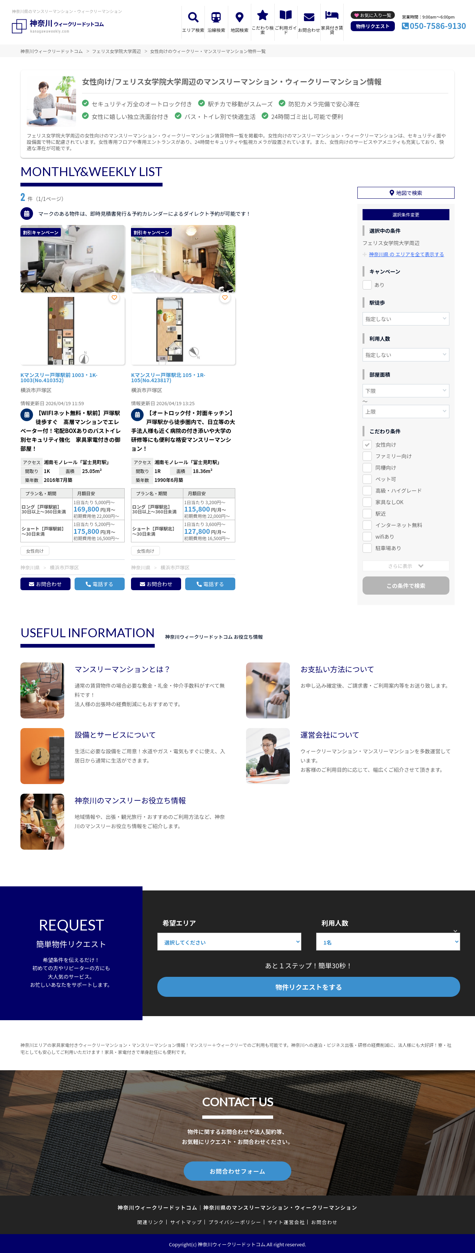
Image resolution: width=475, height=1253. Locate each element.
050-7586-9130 (438, 25)
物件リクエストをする (308, 987)
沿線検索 (216, 30)
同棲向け (386, 466)
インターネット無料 (399, 524)
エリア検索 (193, 30)
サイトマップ (186, 1220)
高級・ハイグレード (399, 489)
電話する (102, 584)
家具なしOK (389, 501)
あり (379, 284)
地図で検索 (409, 192)
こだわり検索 (263, 29)
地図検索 (239, 30)
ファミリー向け (394, 455)
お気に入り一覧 (375, 15)
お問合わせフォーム (237, 1170)
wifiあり (385, 535)
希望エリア (179, 923)
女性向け (386, 443)
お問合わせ (309, 30)
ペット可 (386, 478)
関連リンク (150, 1220)
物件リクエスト (373, 26)
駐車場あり (389, 547)
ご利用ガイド (286, 29)
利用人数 (334, 923)
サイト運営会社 (286, 1220)
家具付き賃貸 (332, 29)
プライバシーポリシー (234, 1220)
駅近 (381, 512)
